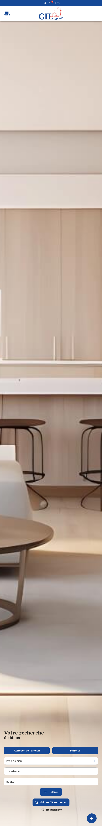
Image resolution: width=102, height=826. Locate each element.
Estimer (75, 754)
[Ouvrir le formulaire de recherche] (51, 796)
